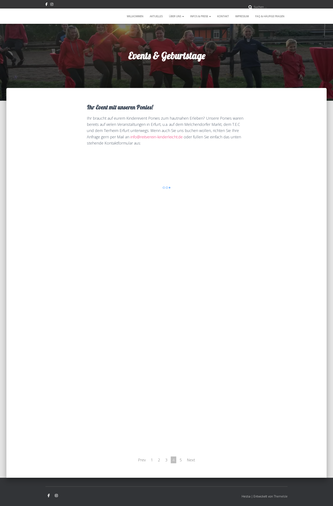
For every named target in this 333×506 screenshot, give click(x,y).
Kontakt (223, 16)
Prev (142, 459)
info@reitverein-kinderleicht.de (156, 136)
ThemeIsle (281, 496)
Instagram (51, 5)
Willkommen (135, 16)
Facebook (46, 5)
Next (191, 459)
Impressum (242, 16)
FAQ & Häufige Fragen (269, 16)
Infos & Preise (200, 16)
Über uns (176, 16)
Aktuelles (156, 16)
